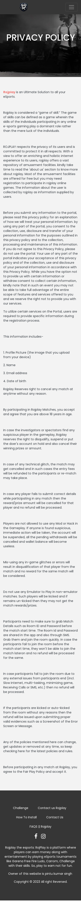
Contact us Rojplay (52, 808)
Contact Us (54, 817)
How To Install (26, 817)
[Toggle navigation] (71, 7)
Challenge (20, 808)
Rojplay (9, 92)
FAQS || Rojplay (40, 826)
